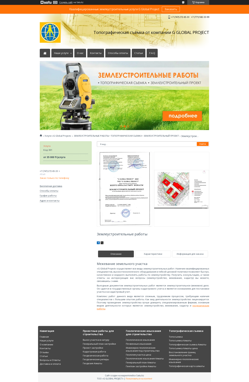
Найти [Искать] (202, 144)
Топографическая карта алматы (187, 366)
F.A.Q (152, 53)
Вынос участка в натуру (96, 339)
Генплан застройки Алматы (141, 366)
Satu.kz (140, 375)
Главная (44, 336)
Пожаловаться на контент (139, 378)
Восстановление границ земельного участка (182, 354)
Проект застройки (93, 347)
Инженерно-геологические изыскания (184, 361)
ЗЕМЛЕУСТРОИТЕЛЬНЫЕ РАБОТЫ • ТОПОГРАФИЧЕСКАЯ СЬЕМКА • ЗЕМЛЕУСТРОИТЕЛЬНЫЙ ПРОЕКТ (126, 135)
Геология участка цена (138, 354)
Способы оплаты (118, 53)
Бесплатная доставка (51, 186)
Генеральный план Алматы (141, 362)
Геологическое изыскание (140, 339)
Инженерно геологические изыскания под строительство (143, 349)
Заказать (171, 9)
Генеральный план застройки (99, 343)
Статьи (138, 53)
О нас (80, 53)
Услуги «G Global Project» (57, 135)
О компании (46, 344)
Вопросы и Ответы (50, 360)
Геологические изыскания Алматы (145, 358)
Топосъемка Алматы (180, 340)
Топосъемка (176, 336)
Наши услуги (61, 53)
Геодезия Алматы (92, 363)
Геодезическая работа (95, 355)
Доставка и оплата (50, 363)
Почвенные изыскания (138, 343)
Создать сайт (66, 2)
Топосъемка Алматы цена (183, 348)
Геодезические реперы (96, 359)
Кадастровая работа (94, 351)
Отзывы (44, 352)
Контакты (96, 53)
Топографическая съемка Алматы (187, 344)
